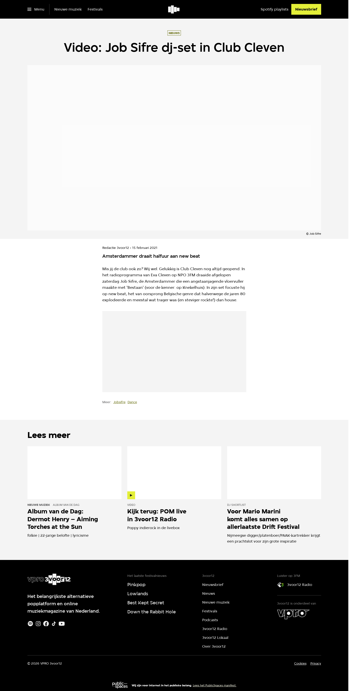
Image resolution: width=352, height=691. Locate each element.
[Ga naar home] (174, 9)
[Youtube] (62, 624)
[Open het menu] (35, 9)
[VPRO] (293, 614)
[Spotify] (30, 624)
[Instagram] (38, 624)
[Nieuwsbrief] (306, 9)
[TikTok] (54, 624)
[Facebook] (46, 624)
